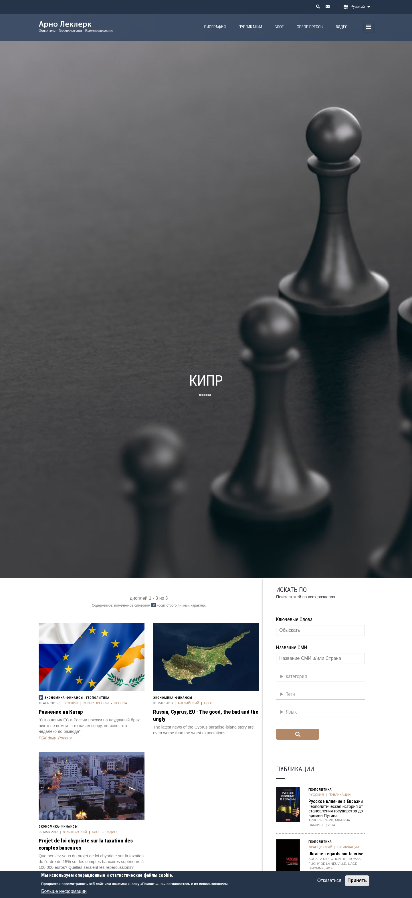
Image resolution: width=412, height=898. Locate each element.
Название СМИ (291, 647)
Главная (204, 394)
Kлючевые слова (294, 619)
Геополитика (98, 698)
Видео (342, 27)
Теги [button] (290, 694)
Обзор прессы (310, 27)
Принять (357, 883)
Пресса (120, 703)
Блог (279, 27)
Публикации (250, 27)
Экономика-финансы (64, 698)
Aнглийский (188, 703)
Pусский (70, 703)
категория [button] (296, 676)
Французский (75, 832)
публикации (339, 794)
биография (215, 27)
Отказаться (329, 883)
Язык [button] (291, 712)
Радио (111, 832)
